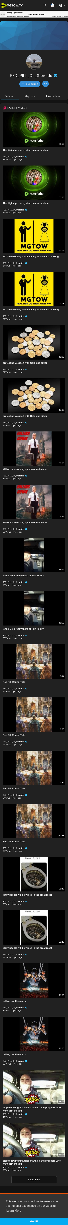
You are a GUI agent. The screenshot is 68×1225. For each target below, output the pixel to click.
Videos (9, 96)
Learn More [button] (13, 1210)
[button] (52, 5)
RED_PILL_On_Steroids (34, 75)
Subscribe (30, 83)
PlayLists (30, 96)
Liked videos (53, 96)
